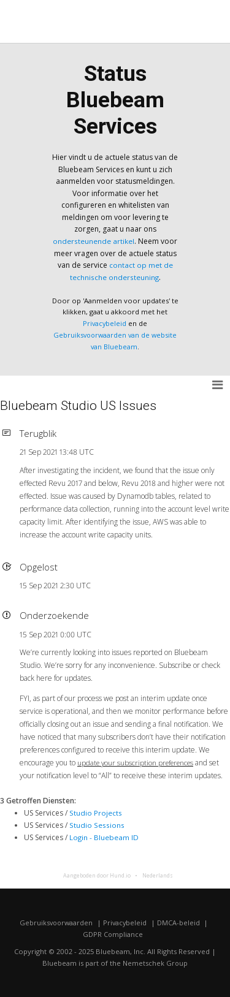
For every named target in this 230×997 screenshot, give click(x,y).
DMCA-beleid (180, 921)
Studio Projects (95, 812)
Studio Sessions (96, 824)
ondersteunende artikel (93, 241)
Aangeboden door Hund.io (96, 874)
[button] (218, 384)
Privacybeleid (104, 322)
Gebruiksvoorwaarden (55, 921)
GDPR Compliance (112, 933)
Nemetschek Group (155, 961)
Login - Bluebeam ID (104, 836)
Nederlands (157, 874)
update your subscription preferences (138, 762)
